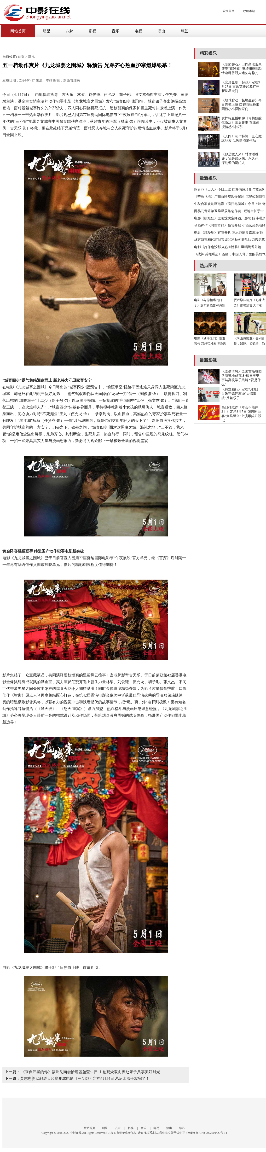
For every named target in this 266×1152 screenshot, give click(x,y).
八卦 (69, 31)
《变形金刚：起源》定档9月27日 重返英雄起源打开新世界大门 (240, 87)
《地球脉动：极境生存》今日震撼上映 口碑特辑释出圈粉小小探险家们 (241, 105)
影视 (92, 31)
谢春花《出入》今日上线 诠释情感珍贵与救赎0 (229, 189)
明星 (46, 31)
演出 (161, 31)
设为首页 (228, 11)
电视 (138, 31)
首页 (21, 56)
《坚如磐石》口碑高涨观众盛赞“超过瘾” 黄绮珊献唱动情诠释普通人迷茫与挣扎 (241, 69)
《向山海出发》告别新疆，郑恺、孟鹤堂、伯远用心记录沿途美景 (249, 344)
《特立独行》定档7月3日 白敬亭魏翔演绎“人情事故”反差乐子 (239, 394)
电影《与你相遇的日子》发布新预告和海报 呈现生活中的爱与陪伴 (209, 305)
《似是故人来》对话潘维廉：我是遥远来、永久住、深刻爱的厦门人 (241, 158)
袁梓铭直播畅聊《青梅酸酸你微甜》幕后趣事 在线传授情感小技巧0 (241, 122)
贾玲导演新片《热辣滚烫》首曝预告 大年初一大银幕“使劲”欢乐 (250, 305)
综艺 (184, 31)
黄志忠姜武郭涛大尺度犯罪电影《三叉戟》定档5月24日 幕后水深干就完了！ (85, 1078)
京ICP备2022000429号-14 (211, 1133)
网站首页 (18, 31)
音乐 (115, 31)
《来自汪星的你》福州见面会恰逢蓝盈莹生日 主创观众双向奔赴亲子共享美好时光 (90, 1072)
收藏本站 (249, 11)
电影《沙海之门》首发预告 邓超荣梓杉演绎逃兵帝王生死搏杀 (210, 344)
